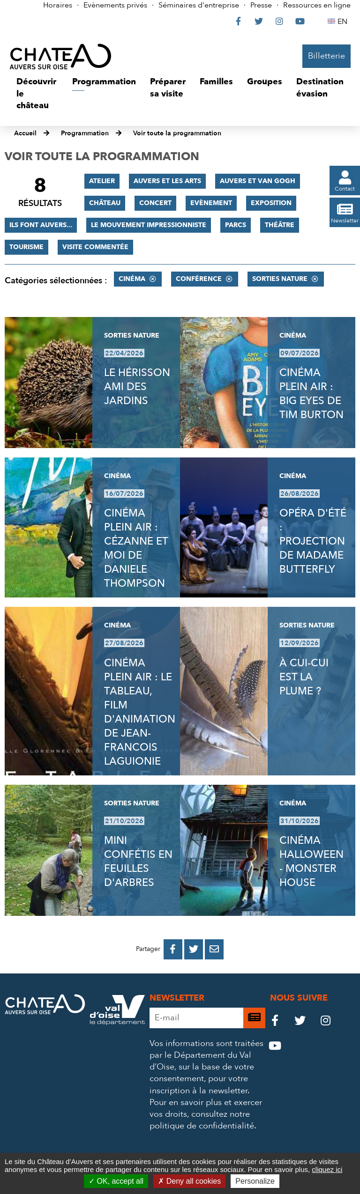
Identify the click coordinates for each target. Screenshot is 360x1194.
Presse (261, 5)
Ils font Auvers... (40, 225)
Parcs (235, 225)
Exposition (271, 203)
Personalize (255, 1181)
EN (344, 21)
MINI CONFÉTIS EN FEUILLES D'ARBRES (138, 861)
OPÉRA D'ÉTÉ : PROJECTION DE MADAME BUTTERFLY (312, 541)
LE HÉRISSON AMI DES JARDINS (137, 387)
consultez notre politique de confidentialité (202, 1120)
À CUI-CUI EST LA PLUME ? (304, 677)
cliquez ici (327, 1169)
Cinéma (132, 278)
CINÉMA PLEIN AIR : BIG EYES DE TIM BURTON (311, 394)
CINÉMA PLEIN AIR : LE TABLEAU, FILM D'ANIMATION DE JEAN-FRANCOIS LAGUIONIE (139, 712)
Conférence (199, 278)
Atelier (102, 181)
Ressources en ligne (317, 5)
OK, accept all (116, 1181)
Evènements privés (115, 5)
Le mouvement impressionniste (148, 225)
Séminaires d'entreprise (198, 5)
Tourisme (26, 247)
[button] (37, 94)
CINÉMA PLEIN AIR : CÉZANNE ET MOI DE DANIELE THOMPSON (136, 548)
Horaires (57, 5)
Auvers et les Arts (167, 181)
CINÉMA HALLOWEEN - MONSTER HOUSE (311, 861)
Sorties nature (280, 278)
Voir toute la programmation (177, 133)
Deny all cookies (189, 1181)
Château (104, 203)
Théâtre (279, 225)
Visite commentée (95, 247)
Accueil (25, 133)
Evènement (211, 203)
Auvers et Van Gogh (257, 181)
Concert (155, 203)
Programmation (85, 133)
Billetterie (326, 56)
